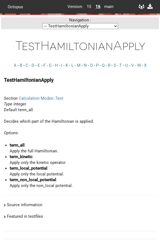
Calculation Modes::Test (41, 98)
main (106, 6)
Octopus (15, 6)
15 (89, 6)
